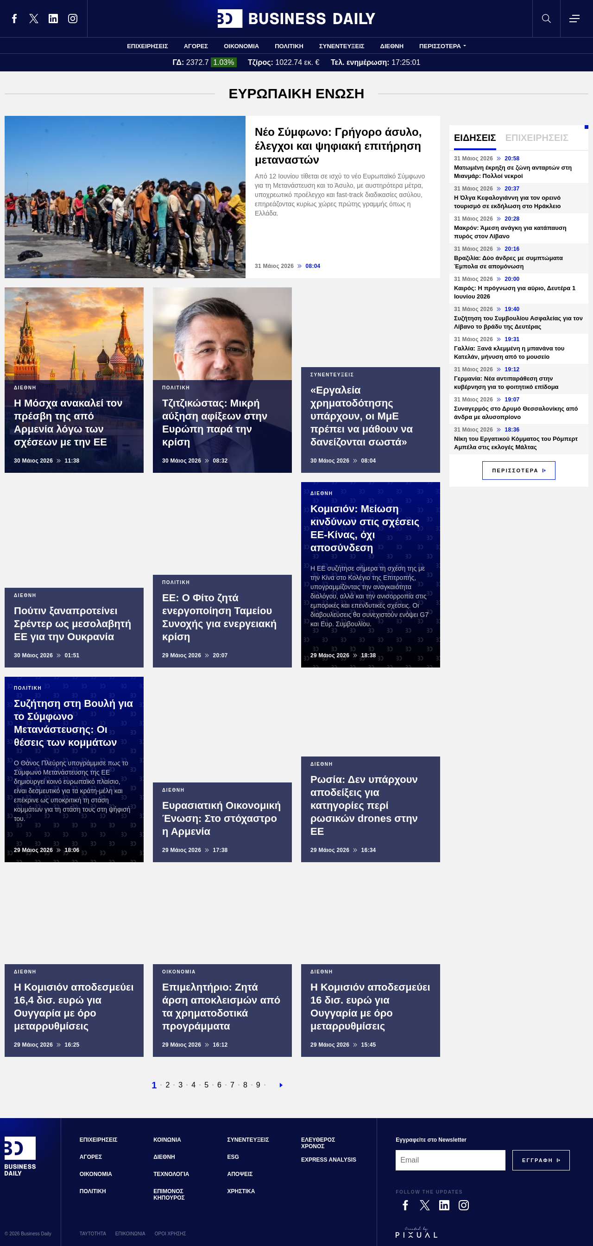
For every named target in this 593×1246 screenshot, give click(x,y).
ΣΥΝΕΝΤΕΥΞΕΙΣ (342, 46)
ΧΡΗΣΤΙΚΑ (241, 1191)
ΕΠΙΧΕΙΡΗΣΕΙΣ (147, 46)
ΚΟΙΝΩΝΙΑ (167, 1140)
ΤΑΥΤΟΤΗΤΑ (93, 1233)
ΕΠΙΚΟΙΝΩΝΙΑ (130, 1233)
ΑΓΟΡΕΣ (196, 46)
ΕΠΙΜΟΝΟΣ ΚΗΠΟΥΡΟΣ (169, 1194)
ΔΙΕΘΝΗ (392, 46)
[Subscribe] (537, 1160)
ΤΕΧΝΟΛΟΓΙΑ (171, 1174)
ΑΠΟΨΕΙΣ (240, 1174)
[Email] (450, 1160)
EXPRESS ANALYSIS (328, 1160)
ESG (233, 1157)
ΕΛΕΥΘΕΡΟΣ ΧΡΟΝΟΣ (318, 1143)
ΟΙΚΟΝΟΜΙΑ (241, 46)
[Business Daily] (20, 1175)
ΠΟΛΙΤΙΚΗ (289, 46)
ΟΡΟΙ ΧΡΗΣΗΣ (170, 1233)
